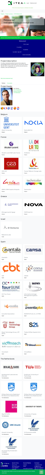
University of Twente (30, 414)
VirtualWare (27, 352)
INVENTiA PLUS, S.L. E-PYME (32, 314)
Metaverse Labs (6, 235)
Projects (2, 14)
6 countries (19, 47)
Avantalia (4, 257)
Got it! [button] (41, 472)
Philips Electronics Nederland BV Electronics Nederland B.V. (11, 395)
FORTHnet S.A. (28, 212)
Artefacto (27, 153)
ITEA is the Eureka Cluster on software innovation (22, 7)
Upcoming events (15, 466)
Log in (27, 3)
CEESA (26, 276)
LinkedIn (25, 464)
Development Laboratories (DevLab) (10, 375)
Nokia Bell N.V (28, 130)
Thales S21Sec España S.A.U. (32, 332)
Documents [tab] (9, 83)
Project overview (9, 14)
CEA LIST (4, 171)
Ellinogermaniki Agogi (8, 212)
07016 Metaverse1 (18, 14)
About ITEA (14, 464)
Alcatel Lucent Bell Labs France (11, 153)
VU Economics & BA (30, 432)
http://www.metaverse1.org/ (7, 78)
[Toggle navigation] (2, 11)
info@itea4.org (37, 466)
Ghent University (7, 130)
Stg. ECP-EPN (6, 414)
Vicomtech (5, 352)
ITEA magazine (15, 467)
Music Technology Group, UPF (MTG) (10, 332)
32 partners (25, 49)
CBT (3, 276)
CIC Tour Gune (6, 294)
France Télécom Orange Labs (32, 171)
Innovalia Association (8, 314)
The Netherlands (16, 92)
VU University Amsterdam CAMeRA (9, 451)
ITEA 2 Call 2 (26, 44)
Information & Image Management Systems (30, 294)
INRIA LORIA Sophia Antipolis (10, 189)
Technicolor (27, 189)
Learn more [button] (4, 472)
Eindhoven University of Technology (31, 375)
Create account (33, 3)
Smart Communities (26, 54)
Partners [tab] (3, 83)
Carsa (26, 257)
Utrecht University (7, 432)
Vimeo (24, 466)
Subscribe (14, 469)
